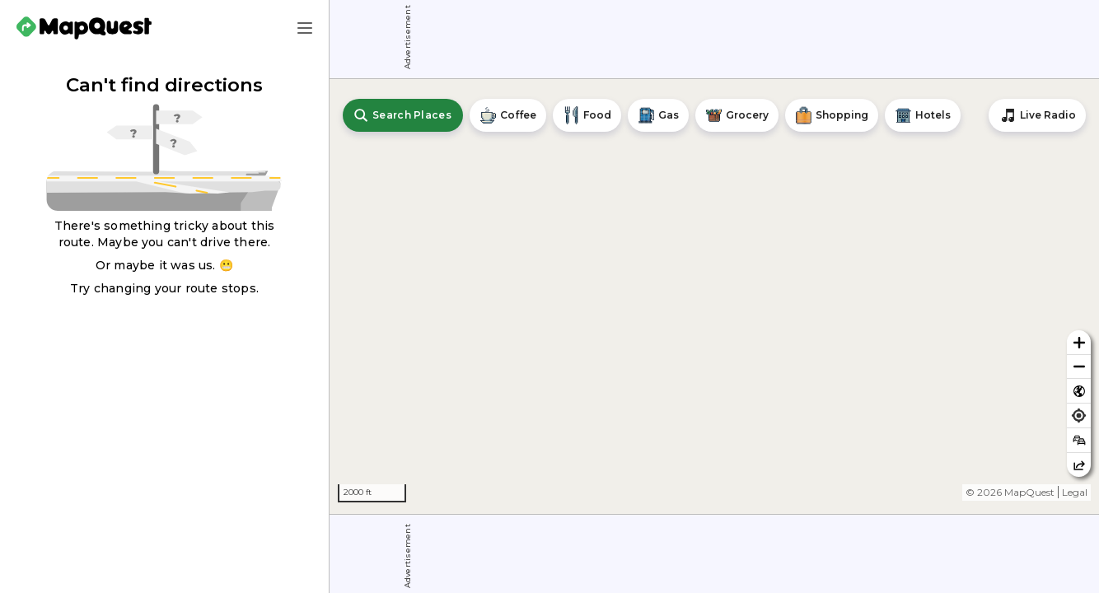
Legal (1074, 492)
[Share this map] (1079, 465)
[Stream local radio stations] (1037, 115)
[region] (714, 296)
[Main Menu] (304, 28)
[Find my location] (1079, 415)
